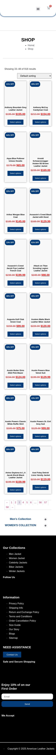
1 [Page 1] (11, 502)
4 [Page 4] (23, 502)
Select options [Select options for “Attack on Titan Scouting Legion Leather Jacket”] (40, 283)
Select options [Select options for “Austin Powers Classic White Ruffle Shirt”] (15, 436)
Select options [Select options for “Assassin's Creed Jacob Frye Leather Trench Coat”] (15, 283)
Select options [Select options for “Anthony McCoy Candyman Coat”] (40, 122)
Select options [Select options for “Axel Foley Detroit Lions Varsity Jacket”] (40, 487)
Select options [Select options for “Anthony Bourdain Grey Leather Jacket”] (15, 122)
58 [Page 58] (7, 507)
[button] (38, 9)
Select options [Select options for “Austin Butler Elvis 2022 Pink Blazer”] (15, 385)
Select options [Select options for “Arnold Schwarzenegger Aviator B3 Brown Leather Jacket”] (40, 178)
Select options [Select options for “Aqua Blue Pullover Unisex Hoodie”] (15, 173)
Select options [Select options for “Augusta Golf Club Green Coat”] (15, 334)
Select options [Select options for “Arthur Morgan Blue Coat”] (15, 229)
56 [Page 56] (40, 502)
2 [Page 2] (15, 502)
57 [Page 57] (45, 502)
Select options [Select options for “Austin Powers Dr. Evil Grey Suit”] (40, 436)
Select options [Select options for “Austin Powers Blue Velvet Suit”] (40, 385)
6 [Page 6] (31, 502)
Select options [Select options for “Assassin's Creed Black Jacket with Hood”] (40, 229)
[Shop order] (34, 76)
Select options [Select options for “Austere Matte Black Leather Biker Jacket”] (40, 334)
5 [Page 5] (27, 502)
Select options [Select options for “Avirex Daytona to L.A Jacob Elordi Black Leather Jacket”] (15, 490)
